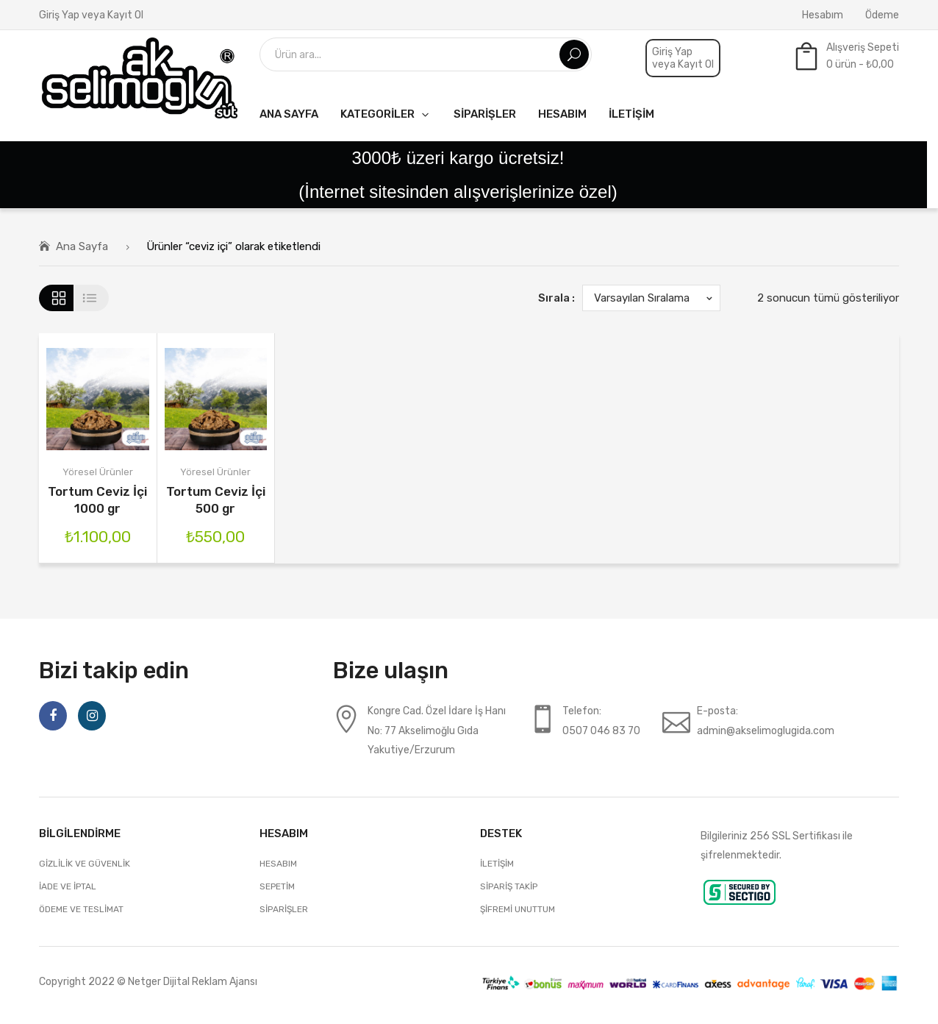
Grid (56, 298)
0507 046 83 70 (601, 730)
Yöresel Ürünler (97, 471)
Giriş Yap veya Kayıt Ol (91, 15)
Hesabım (822, 15)
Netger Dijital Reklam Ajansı (192, 981)
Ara (574, 54)
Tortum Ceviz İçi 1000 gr (97, 500)
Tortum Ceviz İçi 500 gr (215, 500)
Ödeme (882, 15)
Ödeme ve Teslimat (81, 909)
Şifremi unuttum (517, 909)
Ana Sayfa (82, 246)
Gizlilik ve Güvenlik (84, 863)
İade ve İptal (67, 886)
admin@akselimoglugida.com (765, 730)
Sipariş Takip (508, 886)
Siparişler (283, 909)
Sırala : (556, 298)
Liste (91, 298)
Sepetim (277, 886)
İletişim (497, 863)
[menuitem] (288, 113)
